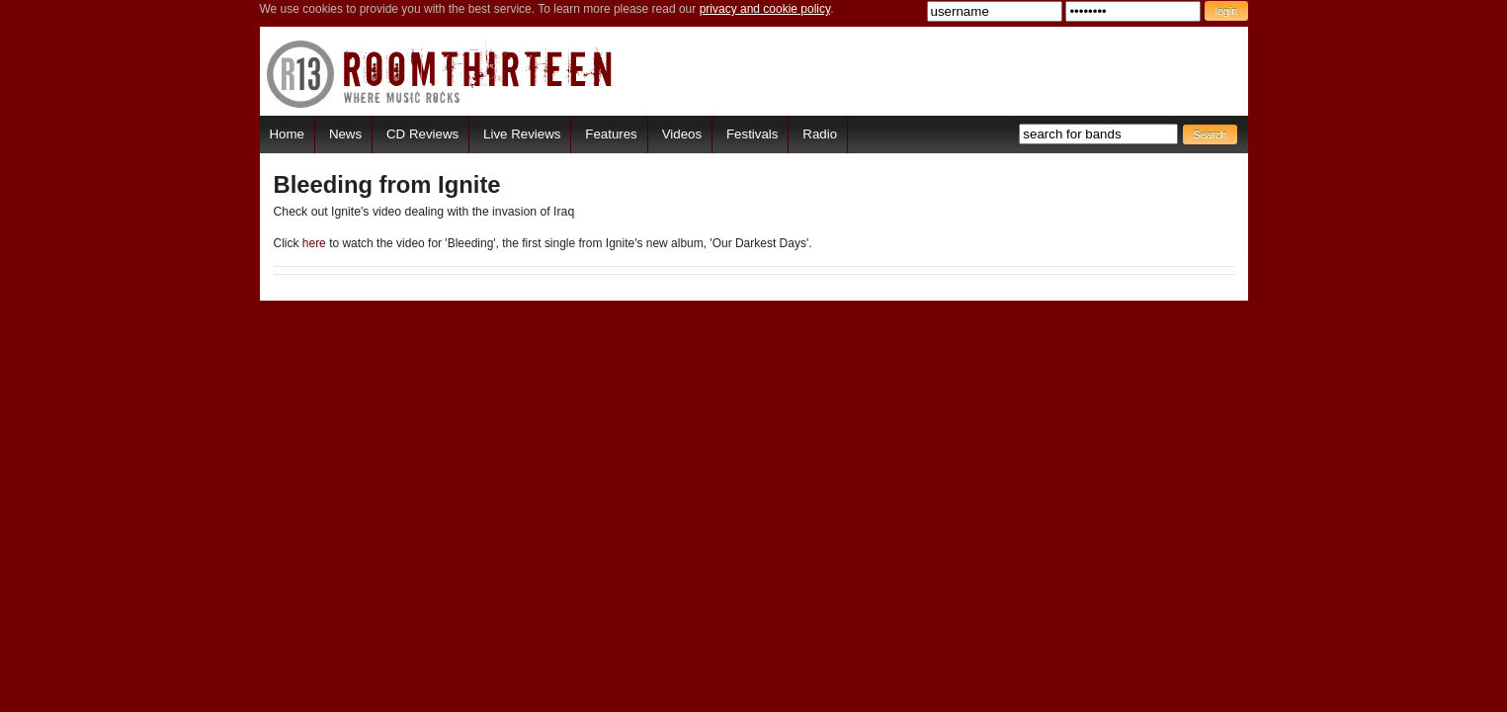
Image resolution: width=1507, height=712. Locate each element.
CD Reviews (422, 134)
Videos (682, 134)
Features (610, 134)
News (345, 134)
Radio (819, 134)
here (314, 243)
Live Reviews (521, 134)
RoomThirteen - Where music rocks (440, 74)
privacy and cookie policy (765, 9)
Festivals (752, 134)
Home (287, 134)
